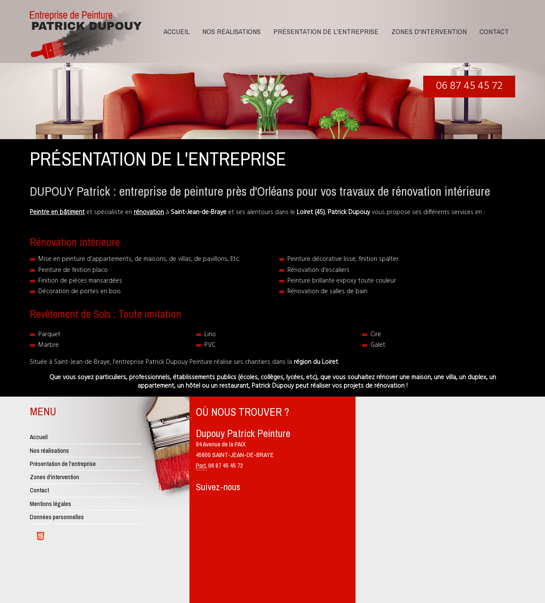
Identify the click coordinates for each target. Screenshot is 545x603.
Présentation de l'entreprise (326, 31)
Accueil (176, 31)
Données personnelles (57, 516)
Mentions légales (50, 503)
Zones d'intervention (429, 31)
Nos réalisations (231, 31)
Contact (494, 31)
